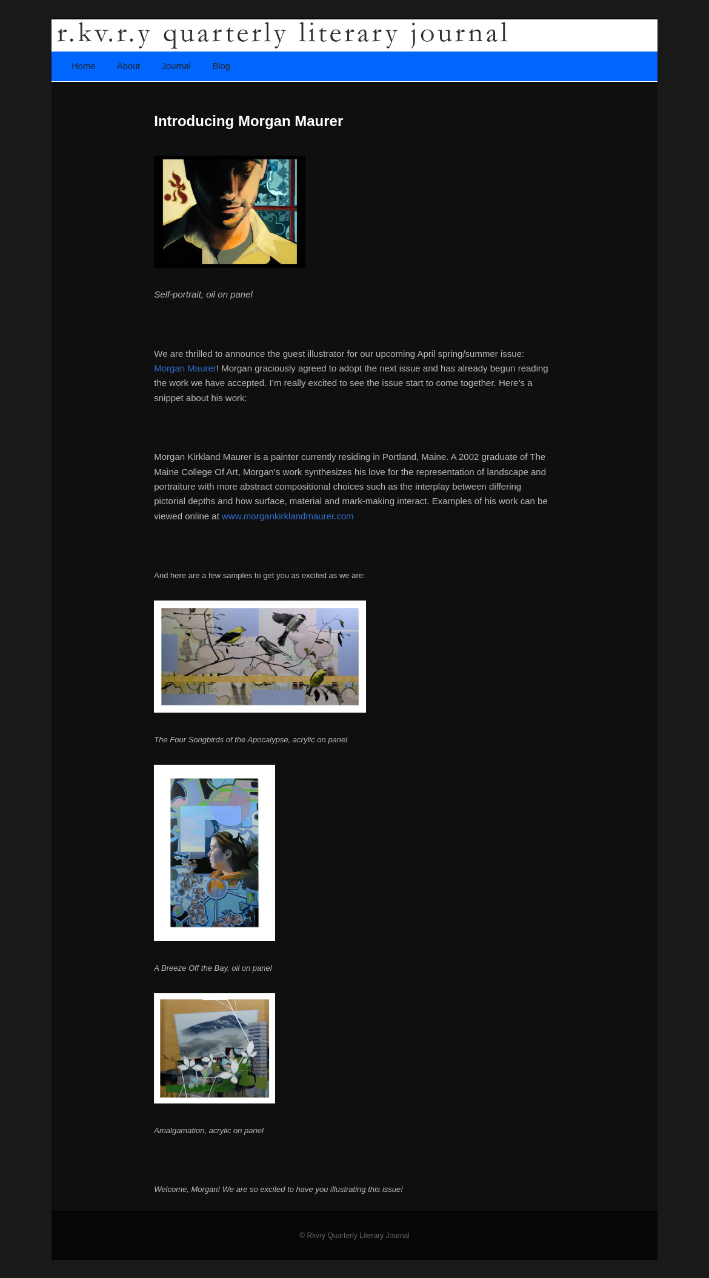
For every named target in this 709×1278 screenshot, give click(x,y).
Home (83, 66)
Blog (221, 66)
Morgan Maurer (185, 368)
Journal (176, 66)
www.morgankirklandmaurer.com (288, 516)
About (128, 66)
